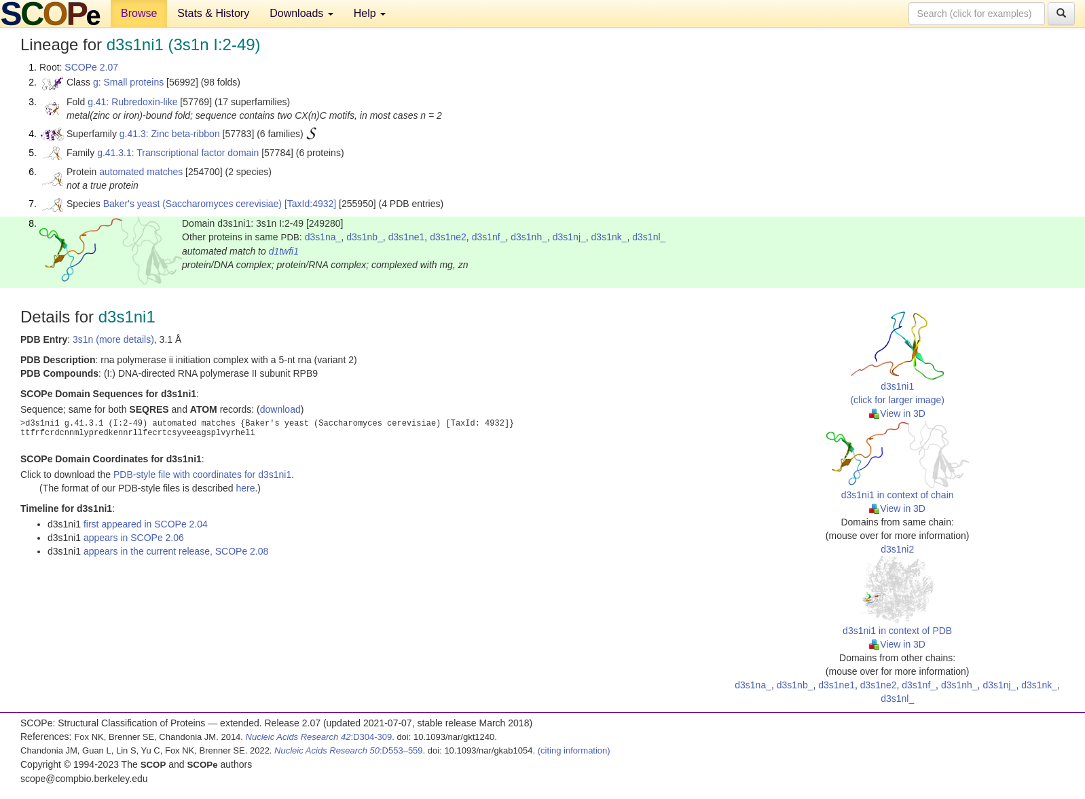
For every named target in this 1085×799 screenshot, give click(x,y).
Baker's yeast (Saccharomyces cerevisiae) (192, 203)
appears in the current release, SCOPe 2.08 (176, 551)
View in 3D (897, 413)
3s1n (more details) (113, 339)
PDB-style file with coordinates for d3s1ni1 (202, 474)
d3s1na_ (323, 236)
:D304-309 (319, 737)
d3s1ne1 (406, 236)
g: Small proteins (128, 82)
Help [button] (370, 13)
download (280, 409)
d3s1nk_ (609, 236)
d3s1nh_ (529, 236)
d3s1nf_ (489, 236)
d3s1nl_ (648, 236)
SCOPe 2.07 (91, 67)
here (245, 488)
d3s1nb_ (364, 236)
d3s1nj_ (569, 236)
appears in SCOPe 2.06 (134, 537)
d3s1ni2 (897, 549)
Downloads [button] (301, 13)
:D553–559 (348, 750)
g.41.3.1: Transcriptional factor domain (178, 152)
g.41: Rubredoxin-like (132, 101)
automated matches (141, 171)
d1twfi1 (284, 251)
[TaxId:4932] (310, 203)
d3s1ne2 (448, 236)
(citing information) (574, 750)
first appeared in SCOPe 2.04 (146, 524)
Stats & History (213, 13)
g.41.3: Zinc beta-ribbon (169, 133)
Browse (139, 13)
